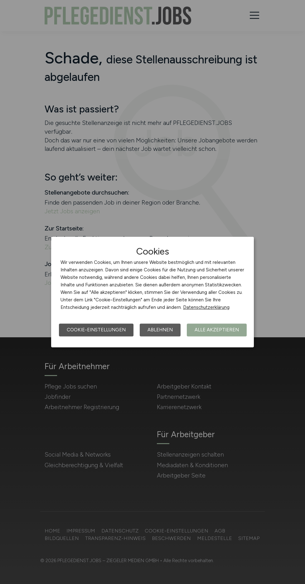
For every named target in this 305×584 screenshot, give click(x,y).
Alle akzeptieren (217, 330)
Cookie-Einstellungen (96, 330)
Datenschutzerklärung (206, 307)
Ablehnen (160, 330)
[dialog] (152, 292)
